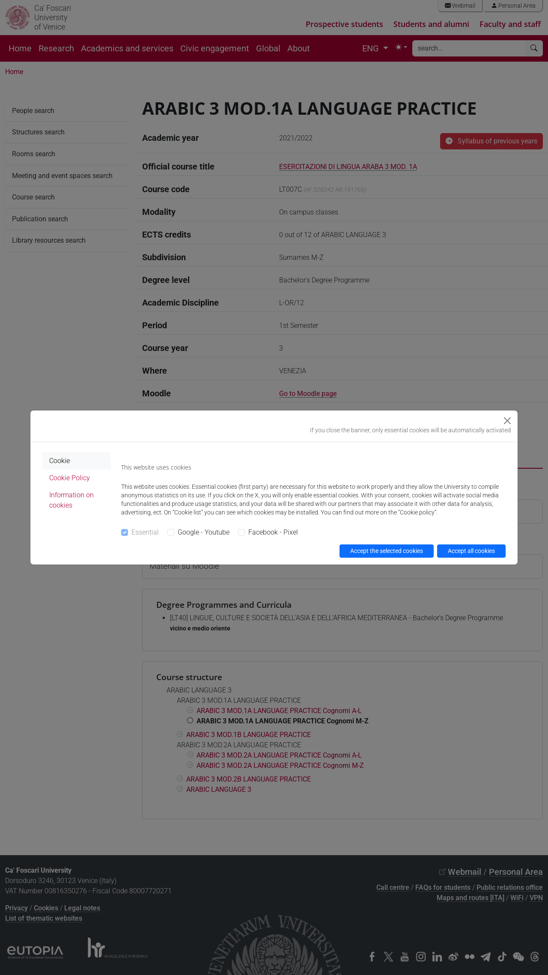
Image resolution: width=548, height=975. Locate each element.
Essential (145, 532)
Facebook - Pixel (273, 532)
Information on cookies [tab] (71, 500)
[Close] (507, 421)
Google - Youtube (203, 532)
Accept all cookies (471, 550)
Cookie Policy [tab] (69, 478)
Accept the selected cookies (386, 550)
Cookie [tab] (59, 461)
